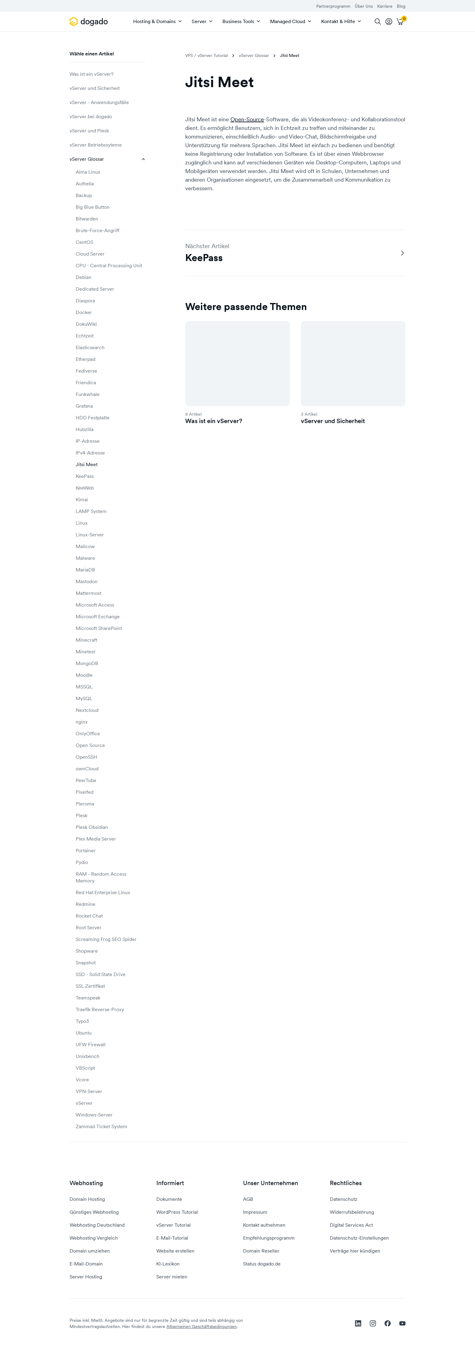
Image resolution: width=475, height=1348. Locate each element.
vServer (84, 1103)
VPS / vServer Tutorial (206, 55)
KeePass (85, 476)
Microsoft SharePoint (99, 628)
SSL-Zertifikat (90, 986)
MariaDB (85, 570)
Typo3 (82, 1021)
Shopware (87, 951)
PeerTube (86, 780)
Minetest (85, 651)
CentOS (84, 242)
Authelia (85, 183)
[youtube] (402, 1323)
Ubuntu (84, 1033)
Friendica (86, 382)
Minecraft (86, 640)
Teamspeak (88, 998)
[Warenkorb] (399, 21)
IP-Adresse (88, 441)
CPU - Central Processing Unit (109, 265)
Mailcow (85, 546)
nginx (82, 722)
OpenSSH (86, 757)
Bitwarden (87, 219)
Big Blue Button (93, 207)
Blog (401, 6)
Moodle (84, 675)
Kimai (82, 499)
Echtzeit (85, 336)
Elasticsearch (90, 347)
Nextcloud (87, 710)
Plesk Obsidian (92, 827)
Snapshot (86, 962)
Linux (82, 523)
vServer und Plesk (107, 130)
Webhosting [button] (86, 1183)
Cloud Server (90, 254)
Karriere (385, 6)
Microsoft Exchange (98, 616)
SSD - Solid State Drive (101, 974)
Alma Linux (88, 172)
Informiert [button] (170, 1183)
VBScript (85, 1068)
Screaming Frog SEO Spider (106, 939)
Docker (84, 312)
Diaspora (85, 300)
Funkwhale (88, 394)
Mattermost (88, 593)
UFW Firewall (91, 1044)
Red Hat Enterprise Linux (103, 892)
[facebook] (388, 1323)
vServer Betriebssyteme (107, 145)
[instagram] (373, 1323)
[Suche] (377, 21)
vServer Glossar (107, 159)
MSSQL (84, 687)
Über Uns (364, 6)
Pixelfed (85, 792)
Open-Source (247, 119)
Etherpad (85, 359)
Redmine (85, 904)
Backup (84, 195)
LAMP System (91, 511)
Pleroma (85, 804)
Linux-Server (90, 534)
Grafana (84, 406)
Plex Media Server (96, 839)
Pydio (82, 862)
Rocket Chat (89, 916)
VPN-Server (89, 1091)
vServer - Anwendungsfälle (107, 102)
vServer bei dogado (107, 116)
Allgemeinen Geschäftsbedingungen (201, 1326)
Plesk (81, 815)
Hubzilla (85, 429)
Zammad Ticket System (101, 1126)
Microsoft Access (95, 605)
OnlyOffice (88, 733)
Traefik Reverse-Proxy (100, 1009)
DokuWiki (86, 324)
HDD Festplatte (93, 417)
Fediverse (86, 371)
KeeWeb (85, 488)
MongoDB (87, 663)
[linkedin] (358, 1323)
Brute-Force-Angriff (97, 230)
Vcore (82, 1079)
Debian (83, 277)
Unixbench (87, 1056)
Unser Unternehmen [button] (270, 1183)
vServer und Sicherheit (107, 88)
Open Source (90, 745)
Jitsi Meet (87, 464)
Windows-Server (94, 1115)
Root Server (89, 927)
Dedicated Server (95, 289)
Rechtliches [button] (346, 1183)
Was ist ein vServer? (107, 74)
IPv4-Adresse (90, 453)
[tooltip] (388, 21)
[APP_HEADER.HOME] (90, 21)
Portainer (86, 850)
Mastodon (87, 581)
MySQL (84, 698)
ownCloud (87, 768)
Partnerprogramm (333, 6)
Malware (85, 558)
